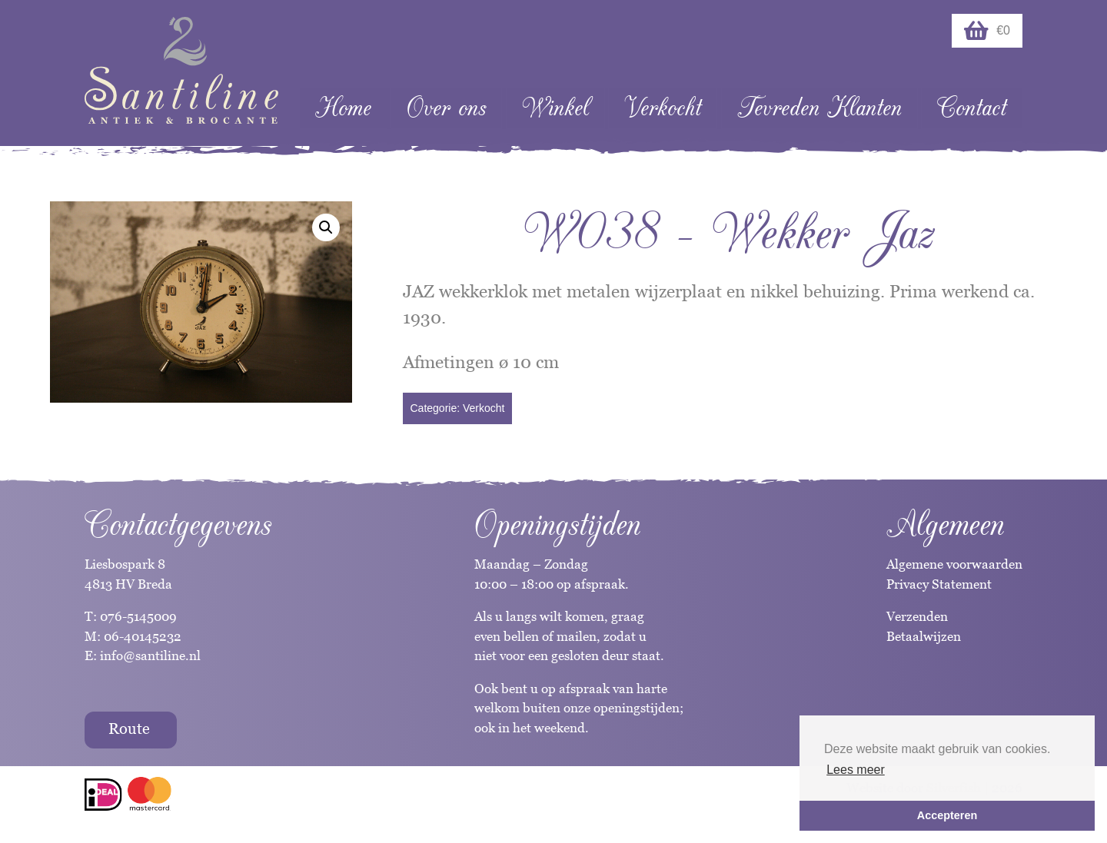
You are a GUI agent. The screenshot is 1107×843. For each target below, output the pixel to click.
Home (343, 108)
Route (129, 728)
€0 (987, 30)
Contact (971, 108)
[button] (326, 227)
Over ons (446, 108)
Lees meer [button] (855, 769)
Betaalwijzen (923, 636)
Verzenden (917, 616)
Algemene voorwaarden (954, 564)
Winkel (555, 108)
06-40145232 (142, 636)
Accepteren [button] (947, 815)
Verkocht (662, 108)
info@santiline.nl (150, 655)
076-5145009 (137, 616)
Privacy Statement (939, 584)
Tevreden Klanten (819, 108)
